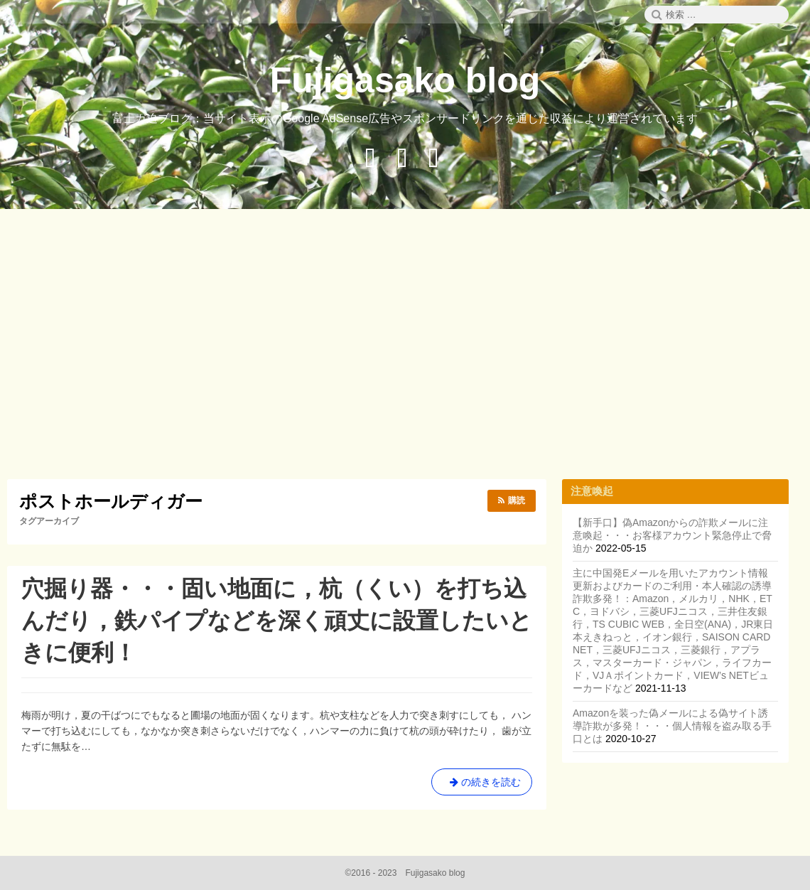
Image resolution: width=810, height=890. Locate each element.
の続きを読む (482, 784)
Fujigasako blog (405, 80)
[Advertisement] (408, 346)
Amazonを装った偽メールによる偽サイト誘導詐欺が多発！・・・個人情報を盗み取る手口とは (672, 725)
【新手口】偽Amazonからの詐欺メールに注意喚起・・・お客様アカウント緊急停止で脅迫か (672, 535)
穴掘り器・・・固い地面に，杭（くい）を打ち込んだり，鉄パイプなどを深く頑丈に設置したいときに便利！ (276, 620)
